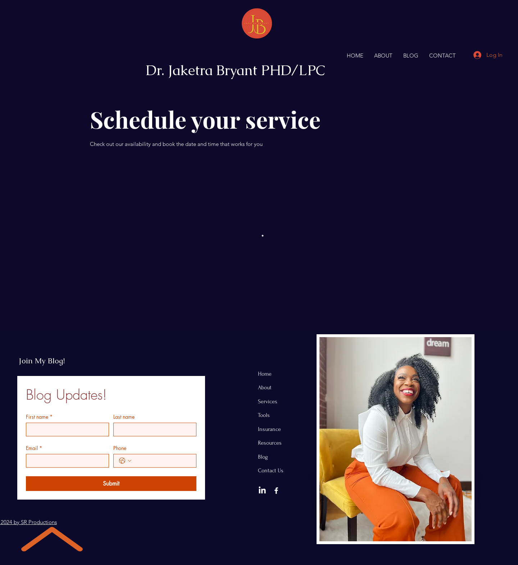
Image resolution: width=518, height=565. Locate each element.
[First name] (65, 429)
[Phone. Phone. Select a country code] (125, 460)
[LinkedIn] (262, 490)
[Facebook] (276, 490)
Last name (124, 417)
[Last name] (153, 429)
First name (39, 417)
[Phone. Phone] (162, 460)
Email (34, 448)
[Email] (65, 460)
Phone (119, 448)
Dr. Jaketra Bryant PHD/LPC (235, 70)
